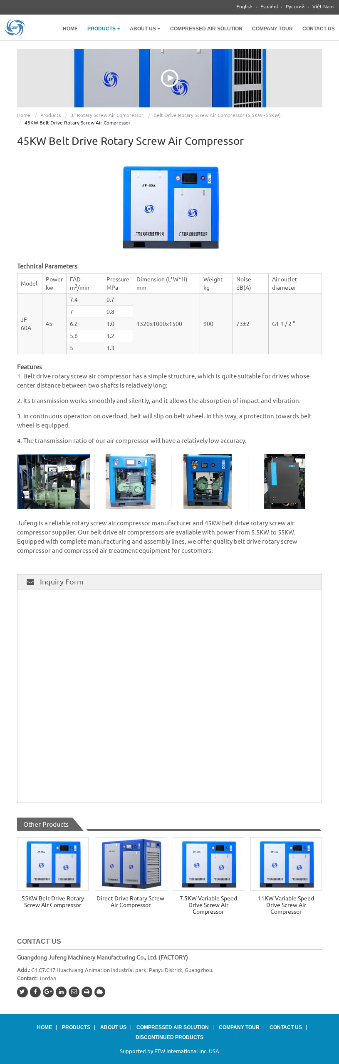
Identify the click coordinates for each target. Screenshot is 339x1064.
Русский (295, 6)
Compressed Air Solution (206, 29)
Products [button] (103, 29)
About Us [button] (145, 29)
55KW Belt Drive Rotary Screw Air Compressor (53, 901)
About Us (113, 1027)
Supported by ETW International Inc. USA (169, 1051)
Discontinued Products (169, 1037)
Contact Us (318, 29)
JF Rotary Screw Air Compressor (107, 115)
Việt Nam (323, 6)
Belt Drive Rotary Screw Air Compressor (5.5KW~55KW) (217, 115)
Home (70, 29)
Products (50, 115)
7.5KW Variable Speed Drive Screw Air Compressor (208, 905)
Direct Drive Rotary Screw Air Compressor (130, 901)
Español (269, 6)
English (244, 6)
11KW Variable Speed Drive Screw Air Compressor (286, 905)
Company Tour (272, 29)
